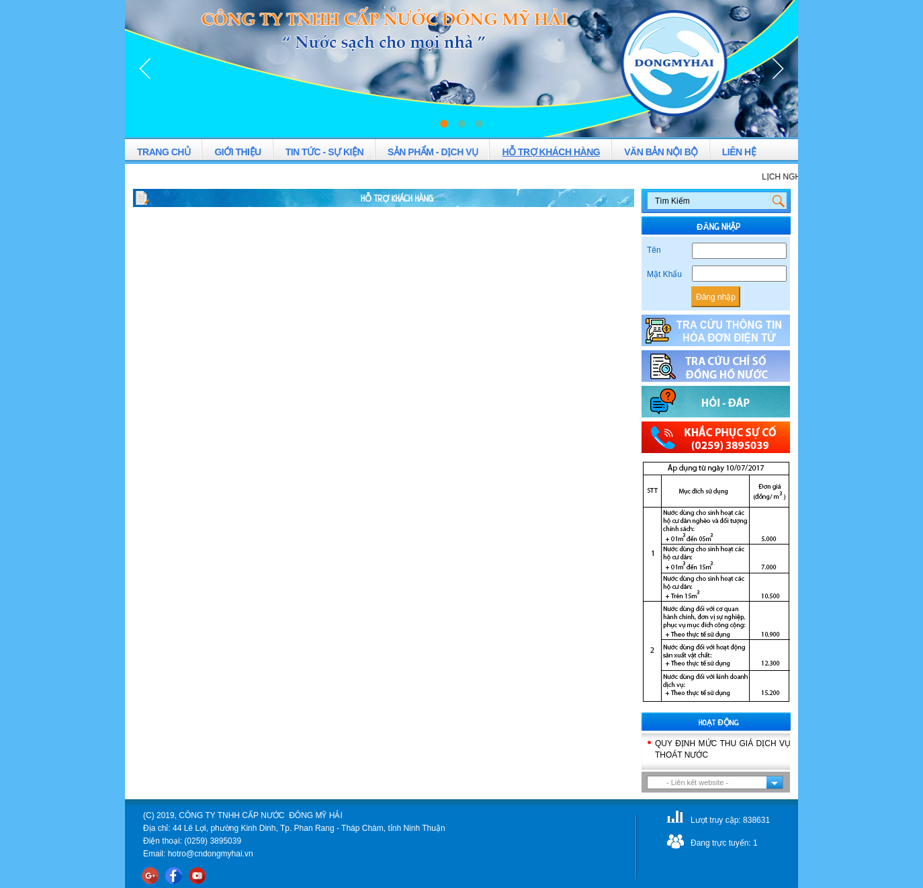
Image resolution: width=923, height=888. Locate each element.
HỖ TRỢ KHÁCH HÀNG (551, 152)
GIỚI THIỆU (237, 152)
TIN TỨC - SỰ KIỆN (324, 152)
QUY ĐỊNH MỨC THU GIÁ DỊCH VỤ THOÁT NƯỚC (723, 749)
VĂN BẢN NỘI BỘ (661, 152)
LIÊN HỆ (739, 152)
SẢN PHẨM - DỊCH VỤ (433, 152)
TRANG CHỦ (163, 152)
